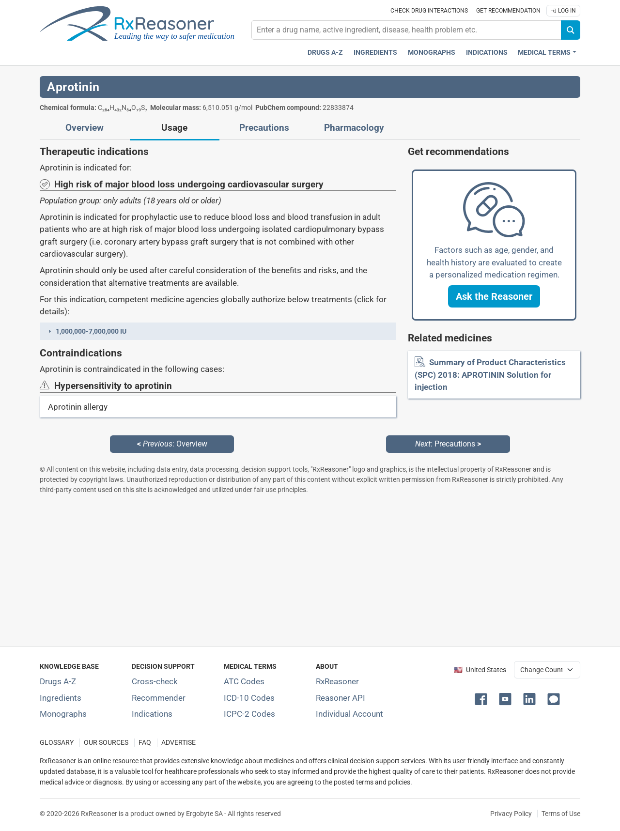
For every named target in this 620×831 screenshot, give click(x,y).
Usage (174, 128)
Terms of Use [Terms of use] (561, 813)
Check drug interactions (429, 10)
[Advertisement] (310, 570)
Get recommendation (508, 10)
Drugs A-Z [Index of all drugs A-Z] (58, 681)
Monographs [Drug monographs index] (431, 52)
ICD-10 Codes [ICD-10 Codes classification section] (249, 698)
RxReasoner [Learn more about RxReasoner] (337, 681)
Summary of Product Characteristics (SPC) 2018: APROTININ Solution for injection (490, 374)
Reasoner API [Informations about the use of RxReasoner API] (340, 698)
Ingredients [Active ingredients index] (375, 52)
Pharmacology (354, 128)
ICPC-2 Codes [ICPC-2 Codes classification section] (249, 714)
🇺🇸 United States (480, 670)
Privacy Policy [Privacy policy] (511, 813)
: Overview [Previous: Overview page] (172, 443)
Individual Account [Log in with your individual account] (349, 714)
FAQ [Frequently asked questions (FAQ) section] (145, 743)
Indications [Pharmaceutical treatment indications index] (487, 52)
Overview (84, 128)
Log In (563, 10)
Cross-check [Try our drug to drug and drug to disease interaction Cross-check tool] (155, 681)
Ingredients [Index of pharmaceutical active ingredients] (60, 698)
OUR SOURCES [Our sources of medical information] (106, 743)
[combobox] (406, 30)
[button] (218, 331)
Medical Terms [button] (544, 52)
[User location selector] (547, 669)
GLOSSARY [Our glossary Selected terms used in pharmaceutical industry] (57, 743)
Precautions (264, 128)
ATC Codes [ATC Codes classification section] (244, 681)
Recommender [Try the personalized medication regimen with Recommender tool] (159, 698)
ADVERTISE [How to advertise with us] (178, 743)
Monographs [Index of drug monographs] (63, 714)
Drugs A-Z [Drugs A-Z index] (325, 52)
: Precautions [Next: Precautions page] (448, 443)
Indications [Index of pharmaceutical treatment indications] (152, 714)
